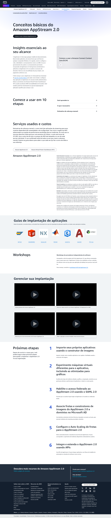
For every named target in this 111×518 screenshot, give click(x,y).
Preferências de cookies (40, 516)
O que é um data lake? (19, 496)
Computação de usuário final (20, 13)
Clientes (84, 9)
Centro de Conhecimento (70, 494)
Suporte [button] (63, 2)
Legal (66, 498)
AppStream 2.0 (33, 13)
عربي (18, 512)
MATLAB (55, 242)
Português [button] (70, 2)
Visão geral (32, 9)
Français (45, 512)
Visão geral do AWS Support (71, 496)
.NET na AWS (50, 492)
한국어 (80, 512)
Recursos (39, 9)
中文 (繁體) (91, 512)
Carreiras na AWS (68, 499)
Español (40, 512)
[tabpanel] (55, 182)
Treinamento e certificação (36, 488)
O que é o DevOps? (18, 492)
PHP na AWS (50, 497)
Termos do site (30, 516)
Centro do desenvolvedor (53, 488)
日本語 (76, 512)
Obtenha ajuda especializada (71, 488)
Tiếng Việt (60, 512)
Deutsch (31, 512)
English (36, 512)
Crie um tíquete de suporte (71, 490)
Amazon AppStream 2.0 (20, 9)
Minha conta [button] (78, 2)
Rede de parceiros (51, 5)
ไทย (73, 512)
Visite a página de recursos (22, 471)
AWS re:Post (67, 492)
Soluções (19, 5)
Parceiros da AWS (34, 499)
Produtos (13, 5)
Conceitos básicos (65, 9)
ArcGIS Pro (67, 242)
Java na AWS (50, 495)
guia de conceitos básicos (21, 77)
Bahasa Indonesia (24, 512)
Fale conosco (56, 2)
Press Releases (17, 509)
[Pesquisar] (94, 6)
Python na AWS (51, 493)
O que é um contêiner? (19, 494)
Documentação (36, 5)
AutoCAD (79, 242)
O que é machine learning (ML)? (21, 501)
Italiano (49, 512)
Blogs (15, 507)
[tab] (21, 149)
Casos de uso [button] (56, 9)
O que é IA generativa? (19, 499)
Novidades (16, 505)
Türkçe (65, 512)
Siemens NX (43, 242)
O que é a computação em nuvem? (21, 488)
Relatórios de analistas (36, 497)
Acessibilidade (23, 516)
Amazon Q (6, 5)
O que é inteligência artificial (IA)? (21, 498)
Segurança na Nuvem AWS (19, 503)
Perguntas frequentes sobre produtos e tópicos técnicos (37, 495)
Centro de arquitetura (35, 492)
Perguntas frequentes (76, 9)
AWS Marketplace (61, 5)
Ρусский (69, 512)
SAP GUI (20, 242)
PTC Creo (91, 242)
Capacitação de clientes (73, 5)
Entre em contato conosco (80, 476)
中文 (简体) (85, 512)
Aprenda (44, 5)
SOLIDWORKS (31, 242)
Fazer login (87, 2)
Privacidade (16, 516)
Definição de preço (26, 5)
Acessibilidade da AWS (19, 490)
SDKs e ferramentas (52, 490)
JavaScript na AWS (52, 499)
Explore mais (88, 5)
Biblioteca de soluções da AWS (37, 490)
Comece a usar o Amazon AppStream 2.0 (83, 471)
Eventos (82, 5)
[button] (97, 2)
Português (54, 512)
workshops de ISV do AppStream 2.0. (79, 267)
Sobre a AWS (50, 2)
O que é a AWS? (17, 486)
